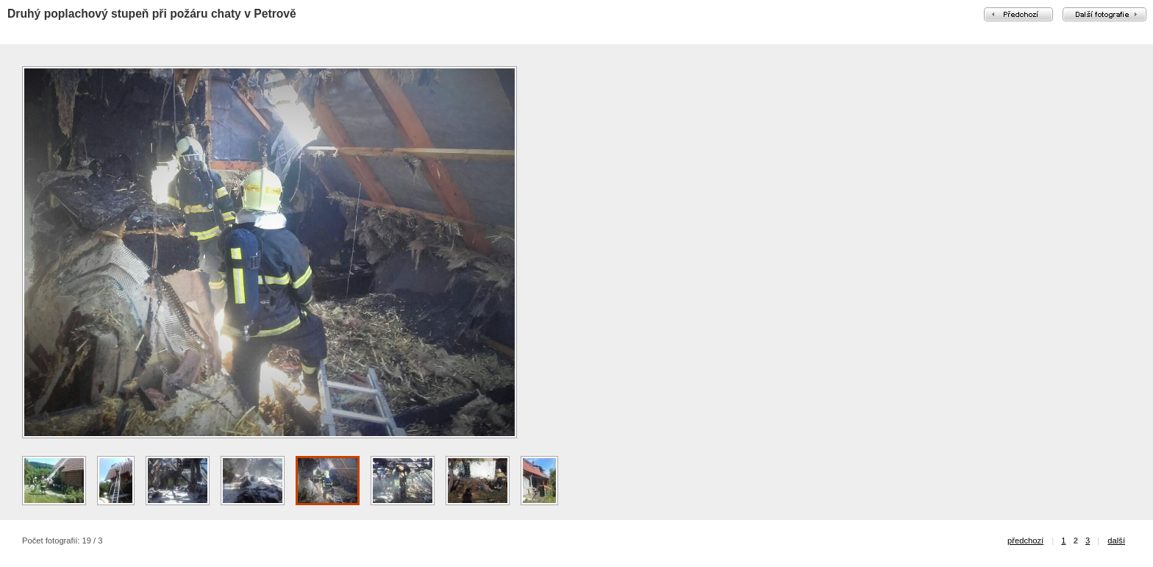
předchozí (1025, 540)
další (1116, 540)
